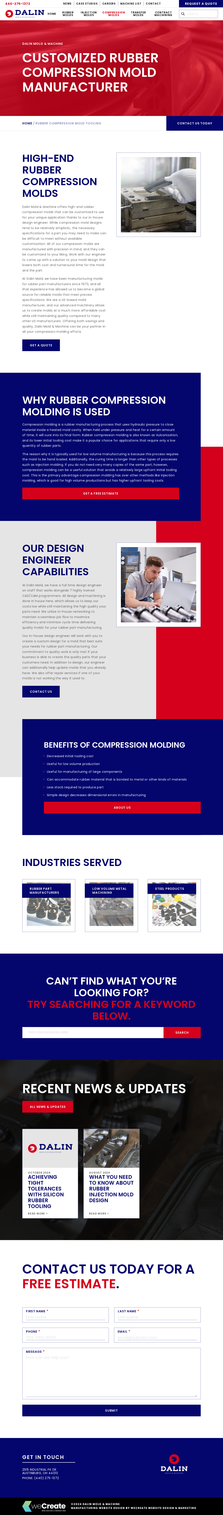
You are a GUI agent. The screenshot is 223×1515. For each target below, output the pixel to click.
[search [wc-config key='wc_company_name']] (198, 14)
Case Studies (87, 3)
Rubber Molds (68, 14)
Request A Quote (201, 4)
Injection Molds (89, 14)
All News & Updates (48, 1107)
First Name (35, 1311)
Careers (109, 3)
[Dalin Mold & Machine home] (24, 14)
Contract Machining (163, 14)
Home (52, 14)
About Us (122, 807)
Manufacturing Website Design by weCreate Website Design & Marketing (133, 1508)
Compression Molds (113, 14)
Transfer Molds (138, 14)
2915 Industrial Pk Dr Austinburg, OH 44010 (40, 1471)
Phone (31, 1331)
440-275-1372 (17, 4)
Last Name (127, 1311)
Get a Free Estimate (100, 493)
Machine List (130, 3)
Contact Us (41, 691)
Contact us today (194, 123)
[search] (111, 1032)
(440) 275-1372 (46, 1478)
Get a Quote (41, 345)
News (67, 3)
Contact (153, 3)
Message (34, 1351)
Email (122, 1331)
